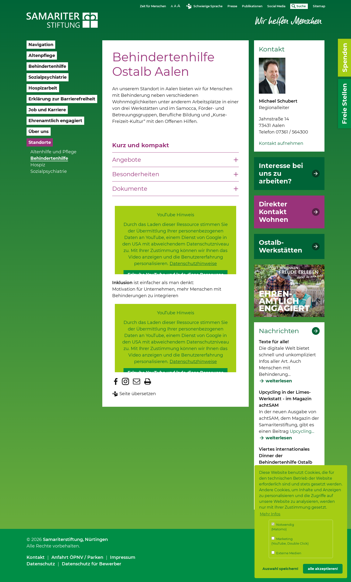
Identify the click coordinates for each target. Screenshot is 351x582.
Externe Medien (286, 553)
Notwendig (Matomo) (282, 526)
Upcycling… (302, 431)
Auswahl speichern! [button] (280, 569)
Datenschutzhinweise (193, 263)
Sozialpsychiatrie (48, 171)
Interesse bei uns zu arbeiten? (281, 173)
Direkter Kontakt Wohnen (273, 212)
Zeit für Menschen (153, 6)
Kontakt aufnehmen (281, 143)
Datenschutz (41, 564)
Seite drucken (147, 381)
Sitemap (319, 6)
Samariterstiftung (63, 539)
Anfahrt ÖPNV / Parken (77, 557)
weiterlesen (279, 381)
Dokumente (129, 188)
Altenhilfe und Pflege (53, 151)
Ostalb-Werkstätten (280, 246)
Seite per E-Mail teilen (136, 381)
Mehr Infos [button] (270, 514)
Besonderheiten (135, 174)
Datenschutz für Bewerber (91, 564)
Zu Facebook (115, 381)
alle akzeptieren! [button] (323, 569)
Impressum (122, 557)
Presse (232, 6)
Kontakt (36, 557)
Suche (301, 6)
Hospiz (37, 165)
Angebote (126, 159)
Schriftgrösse (176, 6)
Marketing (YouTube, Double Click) (290, 541)
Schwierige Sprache (207, 6)
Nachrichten (279, 331)
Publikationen (252, 6)
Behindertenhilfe (49, 158)
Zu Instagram (125, 381)
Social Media (276, 6)
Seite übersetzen (137, 393)
